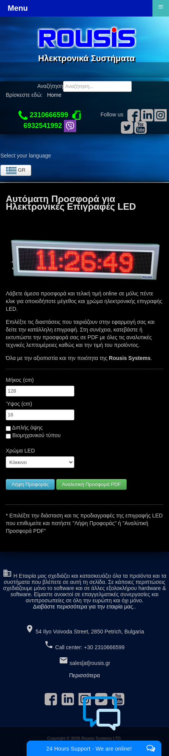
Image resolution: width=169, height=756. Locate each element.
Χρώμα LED (20, 451)
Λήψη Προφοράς (30, 484)
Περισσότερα (84, 675)
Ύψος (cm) (19, 404)
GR (15, 170)
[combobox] (97, 86)
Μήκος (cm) (20, 380)
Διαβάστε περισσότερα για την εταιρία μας (83, 606)
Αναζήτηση (50, 86)
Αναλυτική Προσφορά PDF (91, 484)
